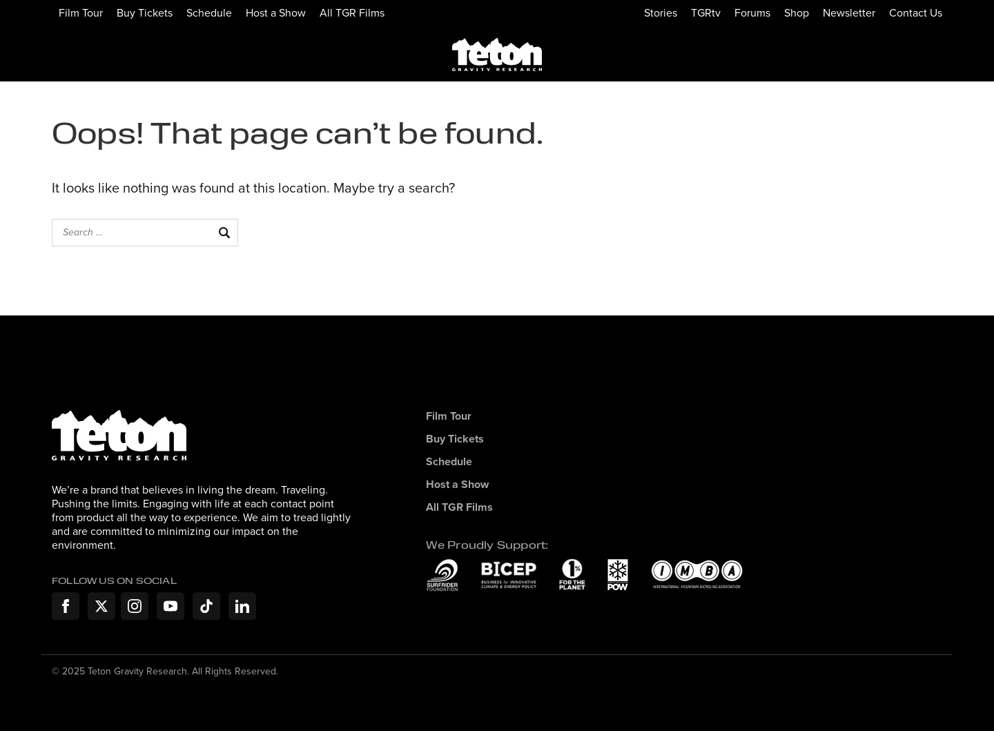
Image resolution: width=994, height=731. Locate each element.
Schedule (209, 12)
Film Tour (81, 12)
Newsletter (849, 12)
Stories (660, 12)
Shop (796, 12)
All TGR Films (352, 12)
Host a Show (276, 12)
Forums (752, 12)
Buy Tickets (145, 12)
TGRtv (706, 12)
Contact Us (915, 12)
